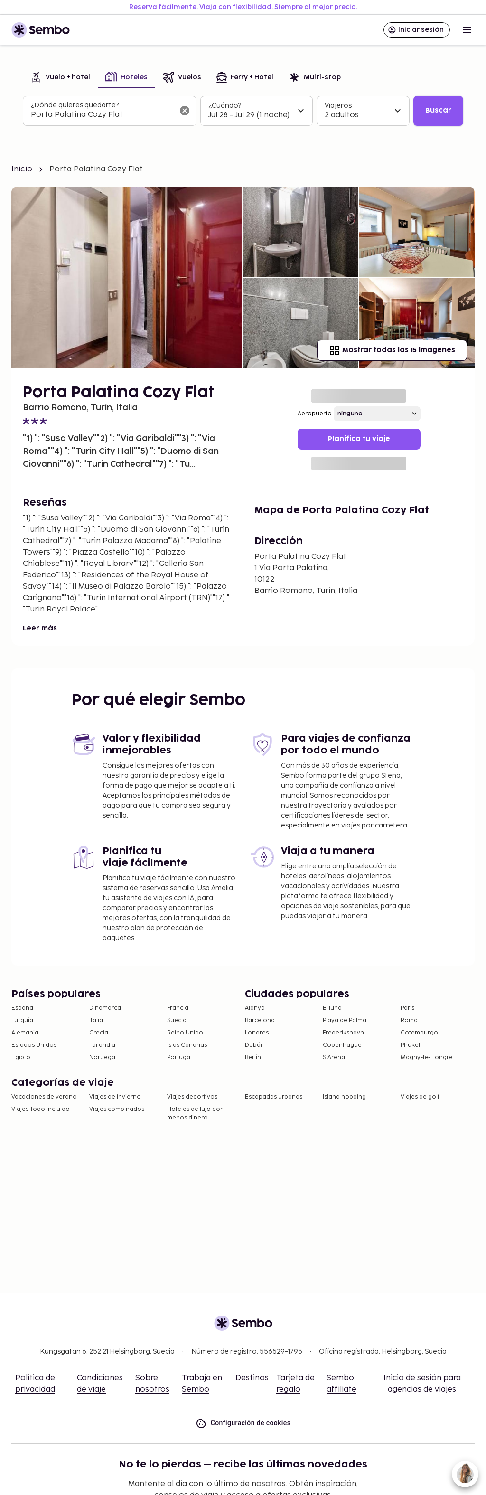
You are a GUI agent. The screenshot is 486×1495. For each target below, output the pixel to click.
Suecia (177, 1020)
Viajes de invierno (115, 1096)
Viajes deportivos (192, 1096)
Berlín (253, 1057)
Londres (257, 1032)
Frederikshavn (343, 1032)
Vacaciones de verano (44, 1096)
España (22, 1008)
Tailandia (102, 1045)
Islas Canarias (187, 1045)
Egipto (20, 1057)
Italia (96, 1020)
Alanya (255, 1008)
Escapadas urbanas (273, 1096)
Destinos (252, 1377)
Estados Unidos (33, 1045)
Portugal (179, 1057)
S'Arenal (334, 1057)
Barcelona (260, 1020)
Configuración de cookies (243, 1423)
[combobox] (102, 115)
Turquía (22, 1020)
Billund (332, 1008)
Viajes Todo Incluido (40, 1109)
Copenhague (342, 1045)
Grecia (98, 1032)
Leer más (40, 628)
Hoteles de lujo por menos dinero (195, 1113)
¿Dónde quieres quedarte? (75, 105)
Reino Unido (185, 1032)
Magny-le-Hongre (427, 1057)
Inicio (21, 169)
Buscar (438, 110)
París (407, 1008)
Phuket (411, 1045)
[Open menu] (467, 30)
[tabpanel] (243, 111)
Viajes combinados (116, 1109)
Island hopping (344, 1096)
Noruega (102, 1057)
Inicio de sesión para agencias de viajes (422, 1383)
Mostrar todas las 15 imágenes (392, 350)
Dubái (253, 1045)
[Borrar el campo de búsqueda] (184, 110)
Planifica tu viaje (359, 439)
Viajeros (338, 106)
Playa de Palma (344, 1020)
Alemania (24, 1032)
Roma (409, 1020)
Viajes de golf (420, 1096)
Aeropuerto (315, 413)
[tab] (60, 78)
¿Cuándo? (224, 106)
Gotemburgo (419, 1032)
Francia (177, 1008)
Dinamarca (105, 1008)
